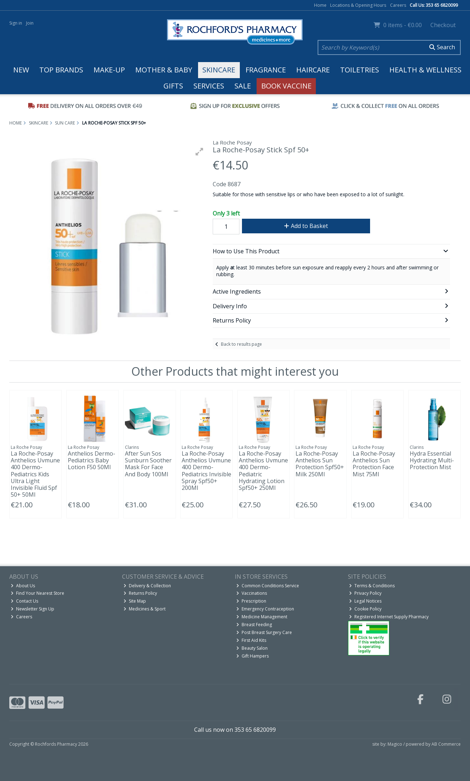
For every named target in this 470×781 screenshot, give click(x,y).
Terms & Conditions (372, 586)
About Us (23, 586)
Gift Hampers (252, 656)
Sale (242, 86)
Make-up (109, 70)
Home (320, 5)
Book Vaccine (286, 86)
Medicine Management (261, 617)
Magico (395, 744)
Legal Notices (365, 601)
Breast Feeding (254, 625)
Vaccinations (251, 593)
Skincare (218, 70)
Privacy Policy (365, 593)
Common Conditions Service (267, 586)
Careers (398, 5)
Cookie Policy (365, 609)
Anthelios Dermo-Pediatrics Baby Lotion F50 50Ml (91, 460)
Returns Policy (140, 593)
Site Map (134, 601)
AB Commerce (446, 744)
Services (208, 86)
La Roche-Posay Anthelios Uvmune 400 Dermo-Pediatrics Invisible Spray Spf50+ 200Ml (206, 471)
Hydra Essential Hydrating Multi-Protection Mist (432, 460)
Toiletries (359, 70)
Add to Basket (306, 226)
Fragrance (266, 70)
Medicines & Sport (144, 609)
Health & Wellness (425, 70)
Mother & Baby (163, 70)
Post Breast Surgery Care (264, 632)
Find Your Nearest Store (37, 593)
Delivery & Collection (147, 586)
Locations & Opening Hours (358, 5)
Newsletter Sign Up (32, 609)
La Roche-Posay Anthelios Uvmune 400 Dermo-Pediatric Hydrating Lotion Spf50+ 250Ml (263, 471)
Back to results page (241, 344)
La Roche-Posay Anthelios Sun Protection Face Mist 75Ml (374, 464)
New (21, 70)
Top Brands (61, 70)
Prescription (251, 601)
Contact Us (24, 601)
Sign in (15, 23)
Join (30, 23)
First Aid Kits (251, 640)
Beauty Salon (252, 648)
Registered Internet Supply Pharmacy (389, 617)
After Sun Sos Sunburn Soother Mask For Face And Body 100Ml (148, 464)
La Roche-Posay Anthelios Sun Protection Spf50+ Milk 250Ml (319, 464)
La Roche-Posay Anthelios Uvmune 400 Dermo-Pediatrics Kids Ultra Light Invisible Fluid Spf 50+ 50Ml (35, 474)
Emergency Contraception (265, 609)
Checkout (443, 25)
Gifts (173, 86)
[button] (199, 151)
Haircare (313, 70)
